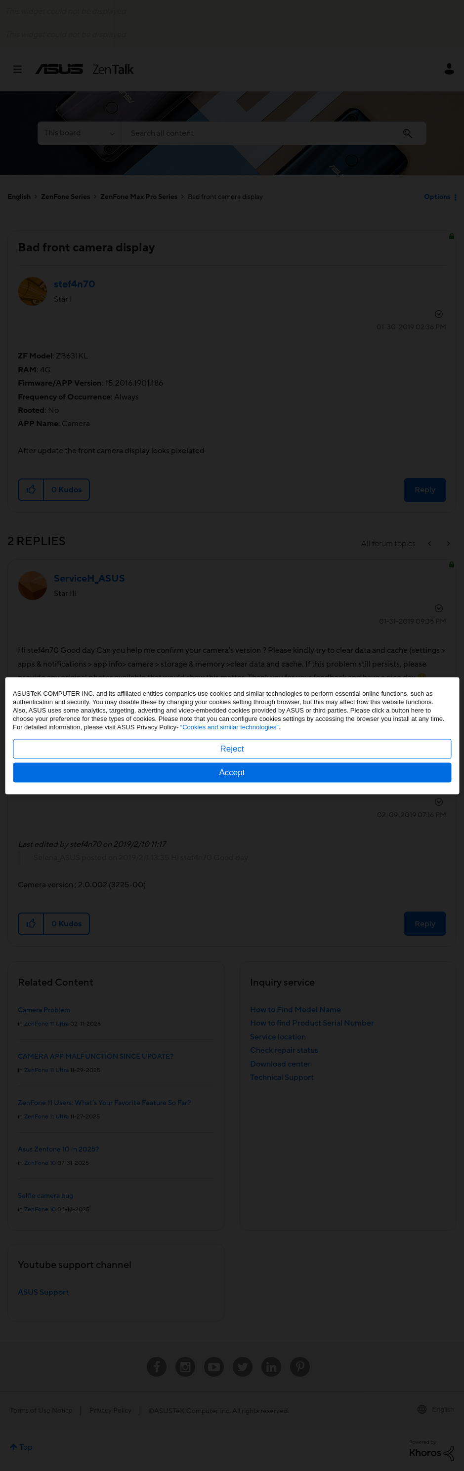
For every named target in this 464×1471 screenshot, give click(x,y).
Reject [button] (232, 748)
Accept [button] (232, 772)
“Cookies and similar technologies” (229, 726)
